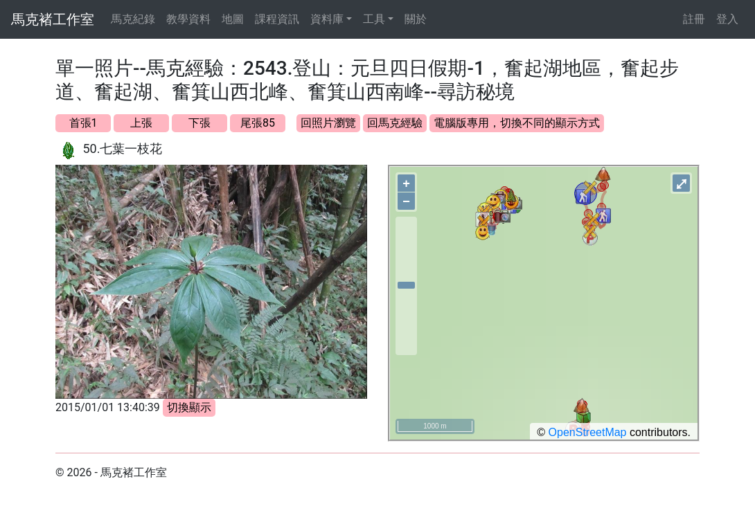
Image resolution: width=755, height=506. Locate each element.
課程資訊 (277, 19)
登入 (727, 19)
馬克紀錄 (133, 19)
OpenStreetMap (588, 432)
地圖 (233, 19)
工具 (374, 19)
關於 (416, 19)
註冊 (694, 19)
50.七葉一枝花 (122, 148)
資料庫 (327, 19)
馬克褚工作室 (52, 19)
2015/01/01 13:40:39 (107, 407)
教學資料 (188, 19)
